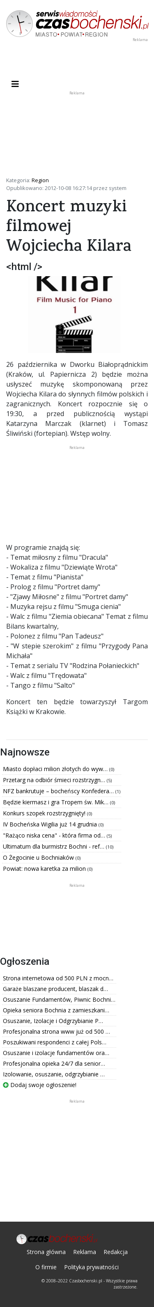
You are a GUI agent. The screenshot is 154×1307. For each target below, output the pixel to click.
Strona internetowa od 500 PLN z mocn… (58, 978)
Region (40, 180)
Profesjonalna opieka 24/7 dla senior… (54, 1063)
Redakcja (115, 1252)
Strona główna (46, 1252)
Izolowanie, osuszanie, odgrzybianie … (54, 1074)
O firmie (46, 1267)
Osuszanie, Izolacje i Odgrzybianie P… (53, 1021)
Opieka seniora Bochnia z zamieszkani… (56, 1010)
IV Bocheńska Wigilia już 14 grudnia (51, 824)
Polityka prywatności (91, 1267)
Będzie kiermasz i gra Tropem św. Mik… (56, 802)
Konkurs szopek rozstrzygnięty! (45, 813)
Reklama (84, 1252)
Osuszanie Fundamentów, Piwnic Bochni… (59, 999)
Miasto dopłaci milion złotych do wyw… (56, 769)
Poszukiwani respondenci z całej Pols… (54, 1042)
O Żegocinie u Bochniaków (39, 857)
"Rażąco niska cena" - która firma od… (55, 835)
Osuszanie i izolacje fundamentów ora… (56, 1053)
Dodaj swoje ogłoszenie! (39, 1085)
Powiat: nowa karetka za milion (45, 868)
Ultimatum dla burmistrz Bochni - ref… (54, 846)
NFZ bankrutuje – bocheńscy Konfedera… (59, 791)
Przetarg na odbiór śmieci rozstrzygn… (55, 780)
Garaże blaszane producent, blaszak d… (55, 989)
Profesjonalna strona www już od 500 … (56, 1031)
